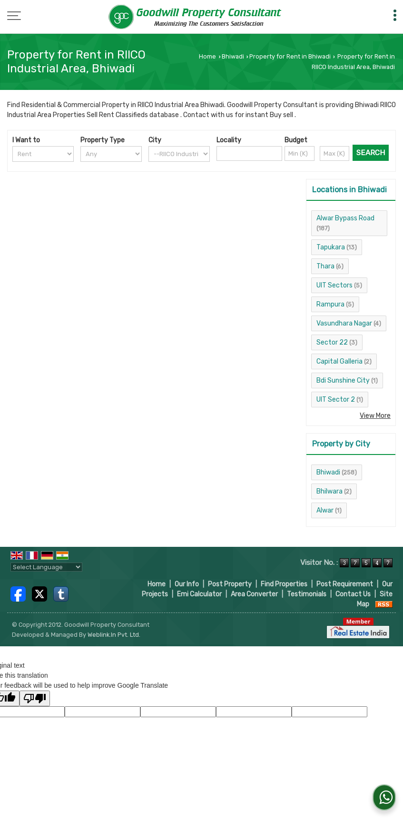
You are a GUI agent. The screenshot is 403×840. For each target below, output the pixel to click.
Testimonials (306, 594)
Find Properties (284, 584)
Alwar (325, 510)
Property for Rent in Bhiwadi (290, 56)
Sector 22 (332, 342)
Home (207, 56)
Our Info (187, 584)
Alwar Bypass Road (345, 218)
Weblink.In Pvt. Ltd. (114, 634)
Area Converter (254, 594)
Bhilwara (329, 491)
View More (375, 416)
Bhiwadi (233, 56)
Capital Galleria (339, 361)
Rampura (330, 304)
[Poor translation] (35, 698)
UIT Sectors (334, 285)
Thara (325, 266)
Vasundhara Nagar (344, 323)
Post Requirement (344, 584)
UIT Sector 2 (335, 399)
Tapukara (330, 247)
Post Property (230, 584)
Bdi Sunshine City (343, 380)
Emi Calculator (199, 594)
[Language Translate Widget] (46, 567)
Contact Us (353, 594)
